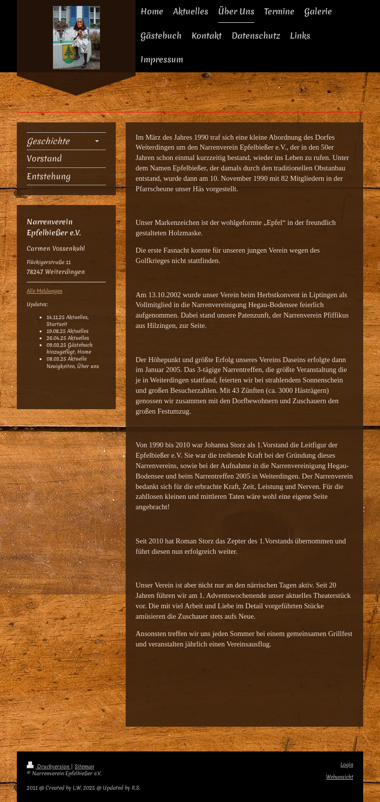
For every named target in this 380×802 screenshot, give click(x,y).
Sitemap (84, 766)
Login (346, 764)
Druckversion (49, 766)
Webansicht (339, 777)
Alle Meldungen (44, 291)
